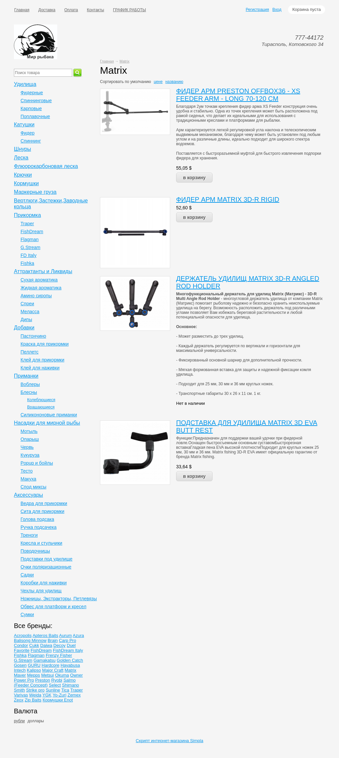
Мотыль (29, 431)
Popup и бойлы (37, 463)
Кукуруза (30, 455)
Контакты (95, 10)
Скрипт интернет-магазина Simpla (169, 740)
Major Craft (52, 670)
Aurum (65, 635)
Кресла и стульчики (41, 543)
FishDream (32, 231)
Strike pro (35, 690)
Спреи (27, 303)
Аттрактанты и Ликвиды (43, 271)
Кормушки (26, 183)
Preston (42, 680)
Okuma (62, 675)
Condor (21, 645)
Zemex (74, 695)
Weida (35, 695)
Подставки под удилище (47, 559)
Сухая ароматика (39, 279)
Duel (71, 645)
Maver (20, 675)
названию (174, 81)
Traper (27, 223)
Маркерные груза (35, 192)
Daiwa (46, 645)
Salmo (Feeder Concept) (45, 683)
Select (55, 685)
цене (158, 81)
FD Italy (28, 255)
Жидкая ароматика (41, 287)
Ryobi (56, 680)
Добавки (24, 327)
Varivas (21, 695)
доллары (35, 721)
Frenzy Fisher (59, 655)
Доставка (47, 10)
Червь (27, 447)
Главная (21, 10)
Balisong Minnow (30, 640)
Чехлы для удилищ (41, 590)
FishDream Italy (68, 650)
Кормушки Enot (58, 699)
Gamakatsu (44, 660)
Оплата (71, 10)
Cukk (34, 645)
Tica (65, 690)
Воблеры (30, 384)
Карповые (31, 108)
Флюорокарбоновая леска (46, 166)
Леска (21, 157)
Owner (76, 675)
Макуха (28, 479)
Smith (19, 690)
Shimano (70, 685)
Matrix (124, 61)
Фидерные (32, 92)
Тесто (27, 471)
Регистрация (257, 9)
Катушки (24, 124)
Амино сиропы (36, 295)
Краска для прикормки (45, 344)
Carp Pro (67, 640)
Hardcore (50, 665)
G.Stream (30, 247)
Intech (19, 670)
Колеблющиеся (41, 400)
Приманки (26, 376)
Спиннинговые (36, 100)
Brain (53, 640)
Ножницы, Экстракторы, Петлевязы (59, 598)
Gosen (20, 665)
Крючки (23, 175)
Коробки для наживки (44, 582)
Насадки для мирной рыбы (47, 423)
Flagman (29, 239)
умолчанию (140, 81)
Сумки (27, 614)
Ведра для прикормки (44, 503)
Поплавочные (35, 116)
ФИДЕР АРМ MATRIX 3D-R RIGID (227, 199)
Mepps (33, 675)
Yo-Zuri (59, 695)
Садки (27, 574)
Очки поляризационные (46, 566)
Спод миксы (33, 486)
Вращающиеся (41, 407)
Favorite (21, 650)
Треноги (29, 535)
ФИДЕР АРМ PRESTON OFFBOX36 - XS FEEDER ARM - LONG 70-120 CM (238, 94)
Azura (78, 635)
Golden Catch (70, 660)
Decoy (59, 645)
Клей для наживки (40, 367)
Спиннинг (31, 141)
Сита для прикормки (42, 511)
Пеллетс (29, 352)
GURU (34, 665)
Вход (276, 9)
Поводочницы (35, 551)
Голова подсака (37, 519)
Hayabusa (70, 665)
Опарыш (30, 439)
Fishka (27, 263)
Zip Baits (33, 699)
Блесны (29, 392)
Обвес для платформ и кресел (53, 606)
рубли (19, 721)
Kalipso (34, 670)
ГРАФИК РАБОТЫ (129, 10)
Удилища (25, 84)
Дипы (26, 319)
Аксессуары (28, 495)
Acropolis (22, 635)
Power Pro (24, 680)
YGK (46, 695)
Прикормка (27, 215)
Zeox (19, 699)
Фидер (27, 133)
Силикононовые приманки (49, 414)
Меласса (30, 311)
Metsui (47, 675)
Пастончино (33, 336)
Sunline (53, 690)
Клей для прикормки (42, 359)
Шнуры (22, 149)
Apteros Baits (45, 635)
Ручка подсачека (39, 527)
